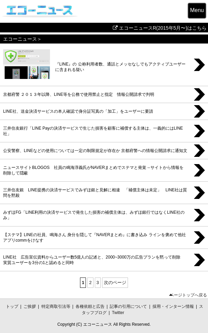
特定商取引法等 (55, 306)
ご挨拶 (29, 306)
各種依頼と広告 (90, 306)
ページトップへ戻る (188, 295)
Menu (197, 10)
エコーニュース (20, 39)
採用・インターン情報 (173, 306)
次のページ (115, 282)
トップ (12, 306)
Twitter (118, 312)
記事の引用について (128, 306)
